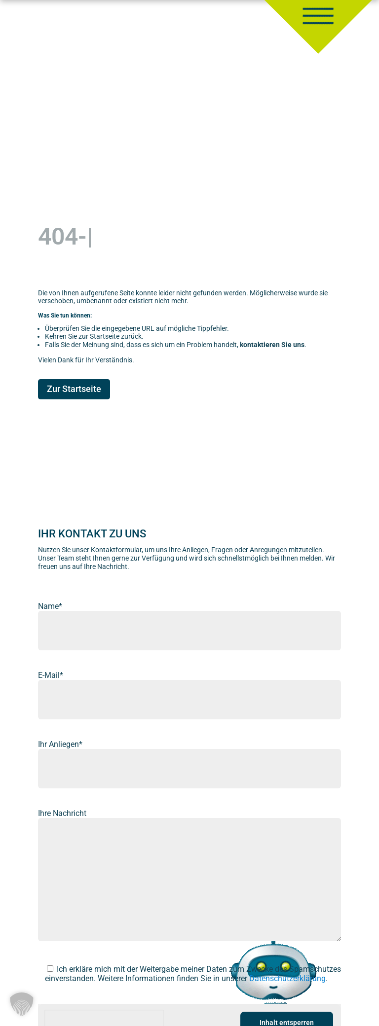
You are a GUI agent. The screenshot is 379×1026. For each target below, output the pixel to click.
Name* (50, 606)
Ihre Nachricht (62, 813)
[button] (21, 1004)
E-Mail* (50, 675)
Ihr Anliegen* (60, 744)
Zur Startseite (74, 389)
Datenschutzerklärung (287, 978)
